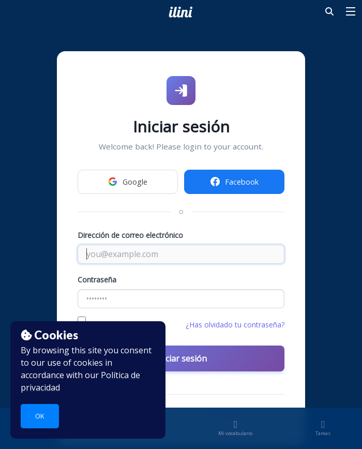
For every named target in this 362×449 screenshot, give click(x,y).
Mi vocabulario (235, 430)
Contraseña (97, 280)
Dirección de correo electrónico (130, 235)
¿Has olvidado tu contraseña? (235, 325)
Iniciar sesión (181, 358)
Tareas (322, 430)
